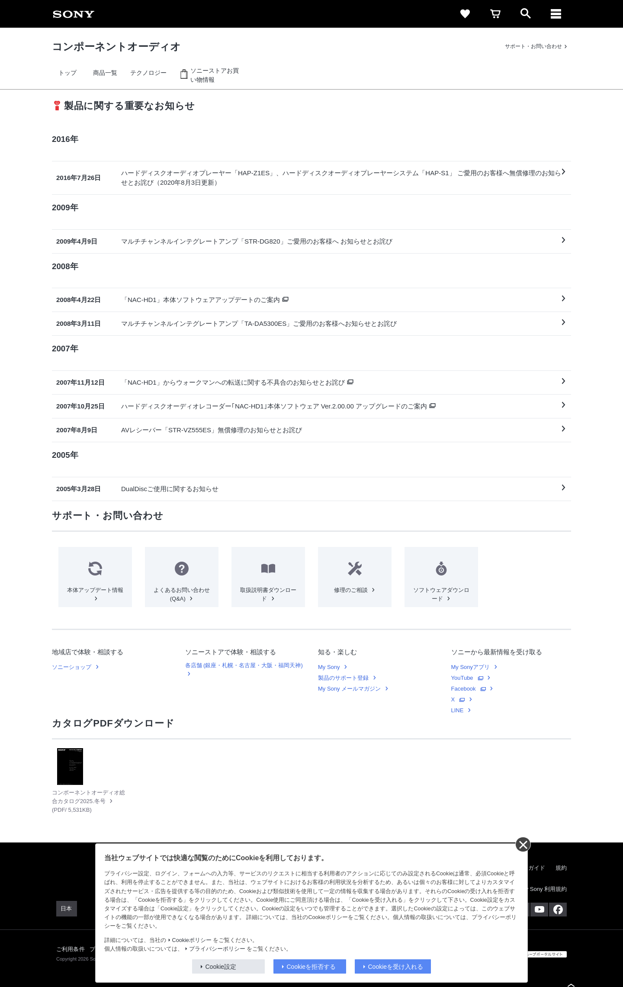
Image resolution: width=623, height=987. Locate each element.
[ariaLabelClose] (556, 14)
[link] (73, 13)
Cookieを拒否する (311, 966)
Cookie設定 (221, 966)
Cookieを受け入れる (396, 966)
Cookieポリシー (192, 940)
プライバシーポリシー (217, 949)
